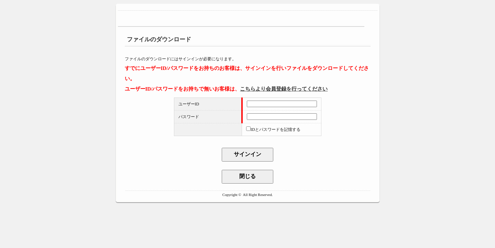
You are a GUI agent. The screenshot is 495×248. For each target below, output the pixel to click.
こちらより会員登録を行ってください (284, 89)
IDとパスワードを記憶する (275, 129)
